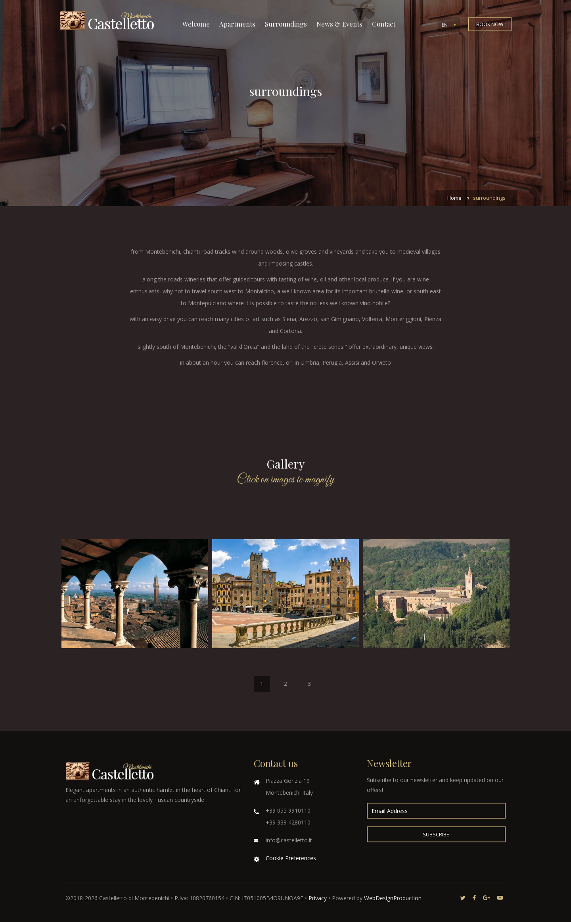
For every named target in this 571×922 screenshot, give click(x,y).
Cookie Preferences (291, 858)
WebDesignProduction (393, 898)
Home (454, 198)
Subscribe (436, 834)
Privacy (317, 898)
